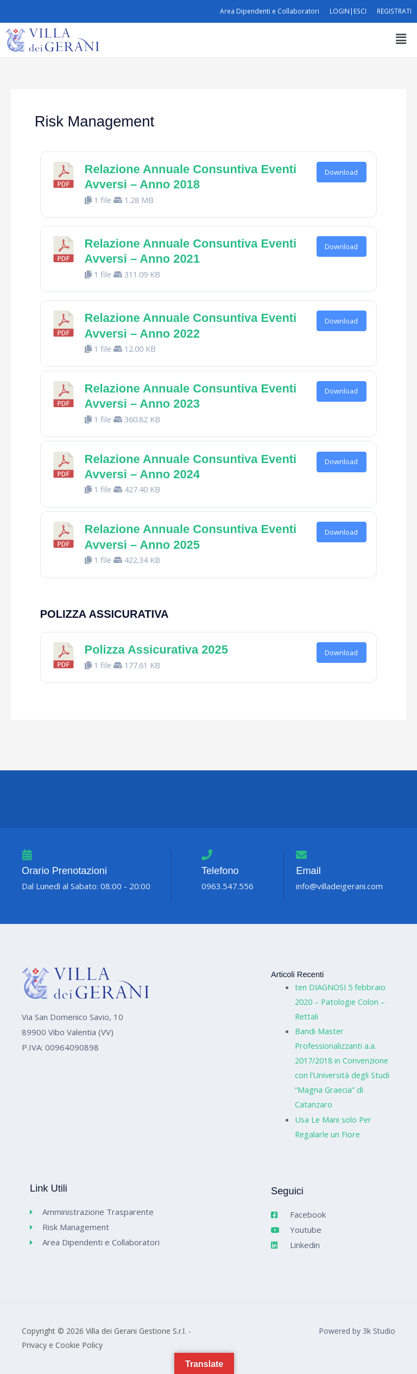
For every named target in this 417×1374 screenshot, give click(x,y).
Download (341, 172)
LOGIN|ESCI (348, 11)
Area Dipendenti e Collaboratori (269, 11)
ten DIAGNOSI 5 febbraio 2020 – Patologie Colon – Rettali (340, 1002)
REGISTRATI (394, 11)
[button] (400, 38)
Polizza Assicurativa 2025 (156, 649)
